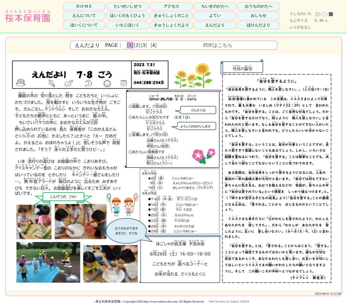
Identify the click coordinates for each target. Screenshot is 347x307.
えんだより (215, 25)
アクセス (171, 6)
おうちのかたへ (258, 6)
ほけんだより (258, 25)
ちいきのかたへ (215, 6)
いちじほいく (127, 25)
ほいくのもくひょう (127, 15)
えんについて (84, 15)
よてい (215, 15)
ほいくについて (84, 25)
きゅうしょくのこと (171, 15)
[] (130, 45)
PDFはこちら (253, 45)
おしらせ (258, 15)
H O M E (84, 6)
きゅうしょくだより (171, 25)
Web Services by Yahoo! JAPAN (229, 301)
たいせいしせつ (127, 6)
